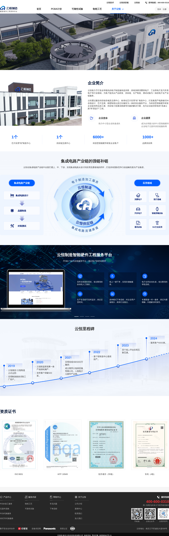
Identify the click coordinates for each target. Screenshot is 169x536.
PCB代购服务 (5, 513)
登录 (159, 9)
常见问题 (53, 504)
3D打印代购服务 (6, 518)
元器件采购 (4, 509)
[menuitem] (39, 9)
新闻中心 (78, 509)
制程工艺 (97, 9)
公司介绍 (78, 504)
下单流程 (53, 509)
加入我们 (78, 518)
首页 (39, 9)
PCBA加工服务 (6, 504)
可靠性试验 (77, 9)
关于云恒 (118, 9)
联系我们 (78, 513)
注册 (164, 9)
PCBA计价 (56, 9)
